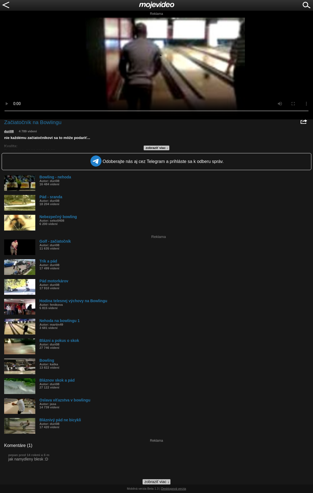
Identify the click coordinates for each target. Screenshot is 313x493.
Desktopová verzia (173, 488)
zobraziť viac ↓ (157, 148)
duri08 (9, 131)
